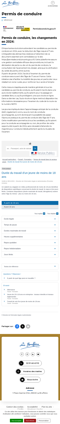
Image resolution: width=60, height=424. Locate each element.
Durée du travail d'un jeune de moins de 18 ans (25, 162)
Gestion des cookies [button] (14, 407)
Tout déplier (52, 213)
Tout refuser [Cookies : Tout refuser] (30, 421)
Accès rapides (53, 4)
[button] (30, 219)
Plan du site (47, 407)
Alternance (11, 290)
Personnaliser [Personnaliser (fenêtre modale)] (44, 421)
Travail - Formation (25, 159)
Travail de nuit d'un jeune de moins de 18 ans (23, 301)
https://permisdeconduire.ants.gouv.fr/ (18, 60)
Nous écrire (29, 379)
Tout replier (39, 213)
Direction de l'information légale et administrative (17, 315)
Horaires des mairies (29, 371)
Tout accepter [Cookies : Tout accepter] (16, 421)
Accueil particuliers (9, 159)
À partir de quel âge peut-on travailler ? (21, 278)
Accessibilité (32, 407)
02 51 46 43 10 (29, 363)
